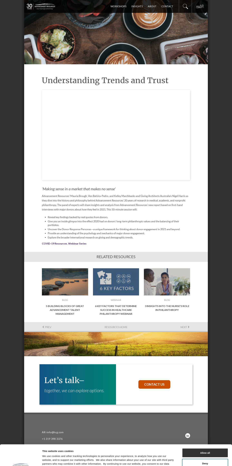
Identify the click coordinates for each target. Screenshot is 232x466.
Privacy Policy (133, 446)
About (152, 6)
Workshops (119, 6)
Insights (137, 6)
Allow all (205, 431)
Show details (169, 459)
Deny (205, 442)
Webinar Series (77, 243)
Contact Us (154, 384)
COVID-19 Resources (54, 243)
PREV (46, 327)
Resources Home (116, 327)
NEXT (185, 327)
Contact (167, 6)
